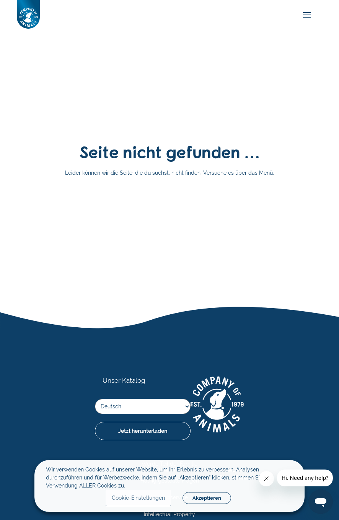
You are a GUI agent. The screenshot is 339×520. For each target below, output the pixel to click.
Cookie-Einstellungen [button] (138, 498)
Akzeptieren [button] (206, 498)
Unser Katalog (124, 380)
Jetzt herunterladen (142, 431)
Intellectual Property (169, 514)
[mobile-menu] (305, 15)
